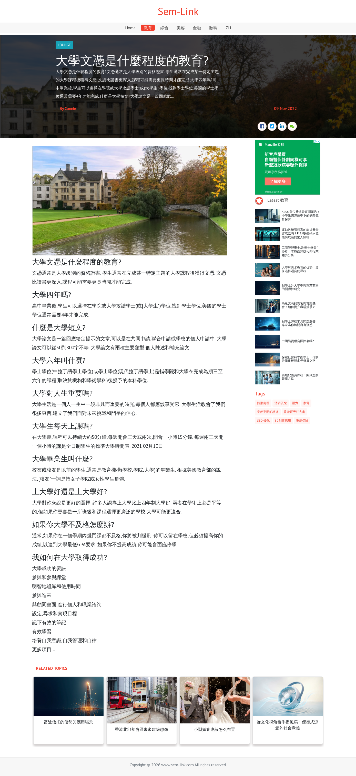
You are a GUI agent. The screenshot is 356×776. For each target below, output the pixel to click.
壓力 (295, 403)
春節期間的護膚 (268, 412)
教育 (148, 27)
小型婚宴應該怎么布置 (214, 729)
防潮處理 (263, 403)
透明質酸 (280, 403)
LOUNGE (64, 45)
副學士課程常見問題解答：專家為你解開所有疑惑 (300, 323)
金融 (197, 27)
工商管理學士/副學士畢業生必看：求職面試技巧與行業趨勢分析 (301, 251)
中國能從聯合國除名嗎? (298, 341)
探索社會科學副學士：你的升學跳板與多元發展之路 (300, 359)
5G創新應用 (283, 420)
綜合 (164, 27)
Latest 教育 (277, 200)
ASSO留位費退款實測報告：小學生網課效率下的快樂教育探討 (301, 215)
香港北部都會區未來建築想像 (141, 729)
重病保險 (302, 420)
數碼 (213, 27)
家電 (306, 403)
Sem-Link (178, 11)
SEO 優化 (263, 420)
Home (130, 27)
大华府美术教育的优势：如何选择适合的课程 (300, 269)
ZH (228, 27)
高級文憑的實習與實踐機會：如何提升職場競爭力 (299, 305)
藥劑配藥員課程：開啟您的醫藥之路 (300, 377)
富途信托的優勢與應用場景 (68, 721)
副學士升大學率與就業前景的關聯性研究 (300, 287)
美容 (181, 27)
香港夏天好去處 (294, 412)
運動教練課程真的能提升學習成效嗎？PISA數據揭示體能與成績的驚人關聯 (300, 233)
